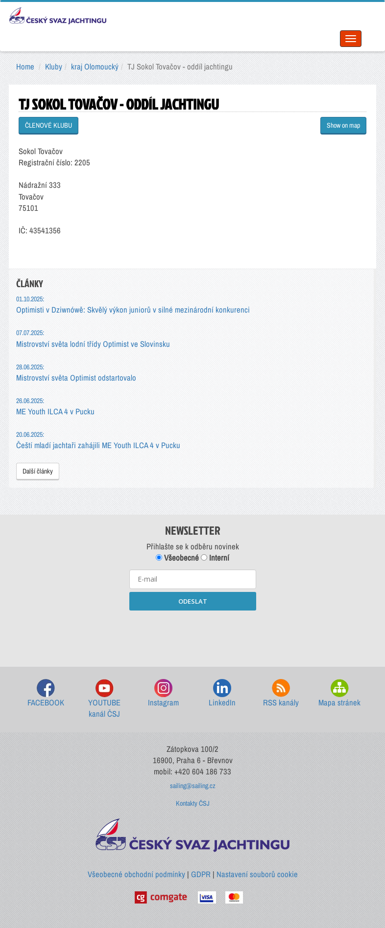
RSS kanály (281, 693)
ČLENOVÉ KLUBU (48, 125)
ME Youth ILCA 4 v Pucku (55, 406)
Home (25, 66)
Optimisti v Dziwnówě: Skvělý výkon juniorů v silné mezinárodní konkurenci (133, 304)
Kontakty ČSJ (193, 803)
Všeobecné (177, 557)
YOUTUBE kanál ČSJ (104, 699)
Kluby (53, 66)
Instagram (163, 693)
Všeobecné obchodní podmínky (136, 874)
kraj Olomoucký (95, 66)
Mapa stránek (339, 693)
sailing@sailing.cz (193, 785)
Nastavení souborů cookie (257, 874)
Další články (38, 471)
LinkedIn (222, 693)
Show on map (343, 125)
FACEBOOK (45, 693)
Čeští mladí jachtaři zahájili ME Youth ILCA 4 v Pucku (98, 440)
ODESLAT (192, 601)
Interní (215, 557)
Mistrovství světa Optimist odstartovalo (76, 372)
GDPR (201, 874)
